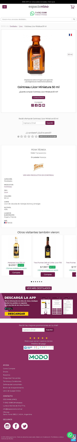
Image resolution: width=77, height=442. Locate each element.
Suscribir (50, 123)
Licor (6, 192)
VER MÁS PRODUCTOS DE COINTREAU (38, 175)
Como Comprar (9, 368)
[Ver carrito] (72, 7)
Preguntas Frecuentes (11, 378)
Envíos (5, 372)
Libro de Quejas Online (12, 391)
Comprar (16, 273)
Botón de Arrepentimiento (13, 388)
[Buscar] (74, 19)
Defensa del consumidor (12, 384)
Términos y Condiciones (12, 381)
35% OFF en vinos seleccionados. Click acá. (38, 2)
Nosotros (6, 375)
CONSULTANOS (38, 97)
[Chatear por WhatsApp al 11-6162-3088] (38, 13)
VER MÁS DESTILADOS (38, 288)
